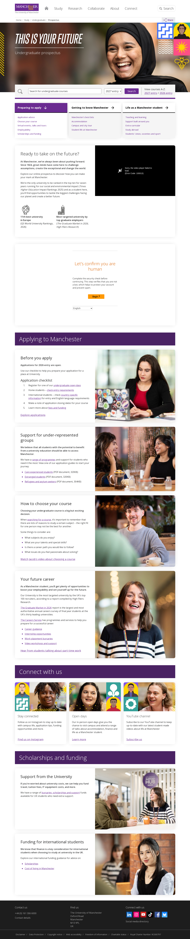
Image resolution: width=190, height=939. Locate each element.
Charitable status (118, 934)
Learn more (79, 739)
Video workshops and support (41, 643)
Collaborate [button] (96, 8)
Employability (24, 129)
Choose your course (27, 121)
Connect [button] (131, 8)
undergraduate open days (67, 385)
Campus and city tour (82, 125)
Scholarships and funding (29, 133)
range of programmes (43, 459)
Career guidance (33, 629)
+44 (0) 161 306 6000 (25, 913)
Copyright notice (54, 934)
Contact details (23, 917)
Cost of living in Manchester (39, 868)
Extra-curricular (132, 125)
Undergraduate (39, 20)
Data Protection (36, 934)
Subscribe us (134, 739)
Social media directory (137, 921)
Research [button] (75, 8)
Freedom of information (96, 934)
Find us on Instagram (30, 739)
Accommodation (79, 121)
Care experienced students (39, 472)
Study (26, 20)
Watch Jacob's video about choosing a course (48, 559)
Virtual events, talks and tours (32, 125)
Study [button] (58, 8)
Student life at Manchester (84, 129)
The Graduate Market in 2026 (36, 607)
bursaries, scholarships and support (61, 792)
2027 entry (150, 93)
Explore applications (33, 415)
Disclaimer (20, 934)
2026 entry (166, 93)
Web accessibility (73, 934)
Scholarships (31, 863)
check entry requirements (60, 390)
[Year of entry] (113, 91)
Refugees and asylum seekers (40, 481)
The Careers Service (31, 620)
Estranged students (35, 476)
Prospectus (53, 20)
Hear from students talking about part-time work (51, 650)
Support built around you (137, 121)
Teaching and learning (135, 117)
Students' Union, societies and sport (142, 133)
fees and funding (57, 407)
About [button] (114, 8)
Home (46, 8)
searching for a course (39, 519)
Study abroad (131, 129)
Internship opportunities (38, 633)
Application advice (26, 117)
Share (168, 20)
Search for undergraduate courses (50, 91)
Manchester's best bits (83, 117)
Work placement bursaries (39, 638)
